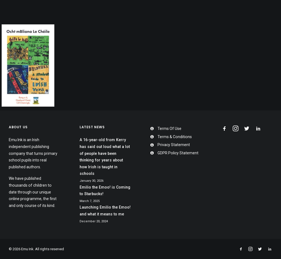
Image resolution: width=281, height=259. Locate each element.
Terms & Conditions (175, 137)
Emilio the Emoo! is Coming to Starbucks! (105, 190)
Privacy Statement (174, 145)
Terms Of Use (169, 128)
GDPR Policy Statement (178, 153)
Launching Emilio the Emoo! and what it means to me (105, 210)
